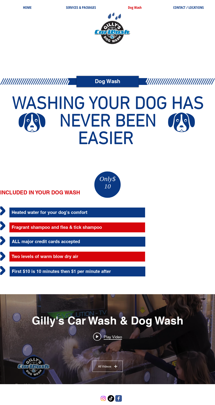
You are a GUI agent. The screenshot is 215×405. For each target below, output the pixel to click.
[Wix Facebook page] (118, 398)
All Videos (107, 366)
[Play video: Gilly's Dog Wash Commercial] (107, 336)
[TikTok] (111, 398)
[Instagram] (103, 398)
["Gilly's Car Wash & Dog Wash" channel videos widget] (107, 339)
